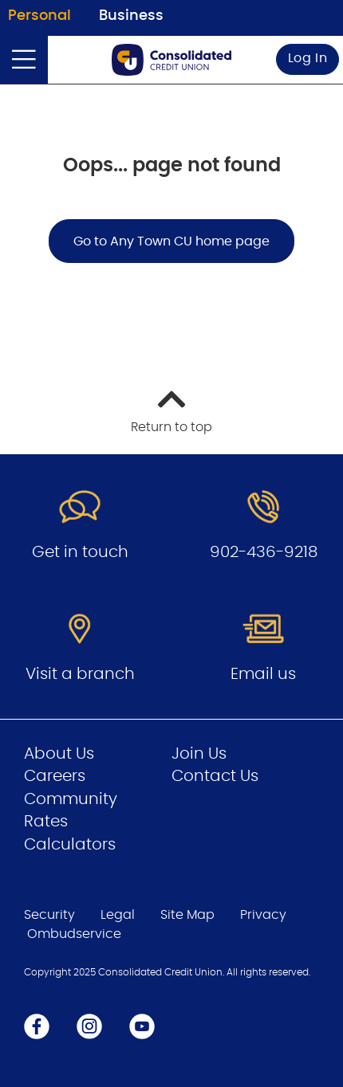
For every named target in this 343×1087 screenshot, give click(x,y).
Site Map (187, 914)
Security (49, 914)
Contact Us (215, 776)
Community (70, 799)
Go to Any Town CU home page (171, 241)
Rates (46, 822)
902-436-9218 (263, 552)
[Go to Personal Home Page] (171, 60)
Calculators (70, 845)
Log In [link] (308, 58)
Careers (54, 776)
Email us (263, 674)
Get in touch (80, 552)
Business (131, 16)
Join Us (199, 754)
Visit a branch (80, 674)
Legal (118, 914)
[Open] (24, 60)
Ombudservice (74, 934)
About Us (59, 754)
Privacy (263, 914)
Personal (39, 16)
